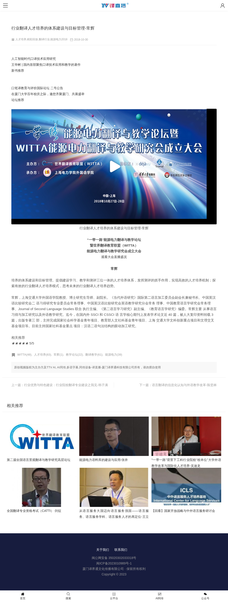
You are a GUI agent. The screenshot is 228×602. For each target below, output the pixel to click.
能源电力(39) (113, 354)
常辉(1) (58, 354)
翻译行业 (44, 39)
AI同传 (160, 596)
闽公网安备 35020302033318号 (114, 558)
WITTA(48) (24, 354)
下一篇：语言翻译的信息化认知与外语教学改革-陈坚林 (178, 385)
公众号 (205, 596)
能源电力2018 (58, 39)
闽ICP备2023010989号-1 (114, 563)
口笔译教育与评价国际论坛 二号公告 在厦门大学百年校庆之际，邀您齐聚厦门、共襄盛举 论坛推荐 (47, 94)
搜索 (68, 596)
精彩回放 (32, 39)
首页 (22, 596)
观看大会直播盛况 (114, 257)
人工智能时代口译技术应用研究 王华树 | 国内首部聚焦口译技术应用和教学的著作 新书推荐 (46, 64)
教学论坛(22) (74, 354)
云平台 (114, 596)
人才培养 (20, 39)
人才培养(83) (42, 354)
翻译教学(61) (93, 354)
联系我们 (120, 549)
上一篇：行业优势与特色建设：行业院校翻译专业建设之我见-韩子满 (59, 385)
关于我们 (102, 549)
